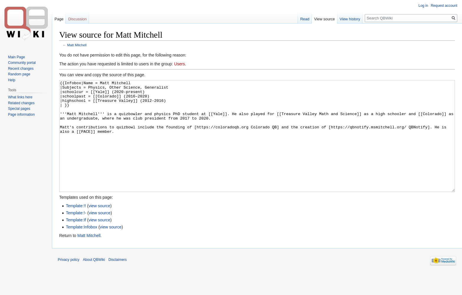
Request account (444, 6)
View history (350, 19)
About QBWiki (94, 282)
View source (324, 19)
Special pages (19, 109)
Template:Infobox (81, 249)
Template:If (76, 242)
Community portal (22, 63)
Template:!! (76, 228)
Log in (423, 6)
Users (179, 64)
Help (11, 80)
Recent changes (21, 69)
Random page (19, 74)
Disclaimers (117, 282)
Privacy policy (68, 282)
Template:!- (76, 235)
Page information (21, 114)
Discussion (77, 19)
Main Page (16, 57)
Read (304, 19)
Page (59, 19)
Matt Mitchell (77, 45)
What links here (20, 97)
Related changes (21, 103)
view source (99, 228)
